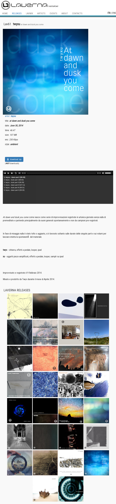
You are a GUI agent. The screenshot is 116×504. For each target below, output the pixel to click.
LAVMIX (29, 13)
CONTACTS (77, 13)
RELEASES (17, 13)
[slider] (61, 173)
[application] (58, 173)
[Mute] (103, 173)
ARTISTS (41, 13)
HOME (5, 13)
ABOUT (64, 13)
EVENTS (53, 13)
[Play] (8, 173)
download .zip (14, 159)
